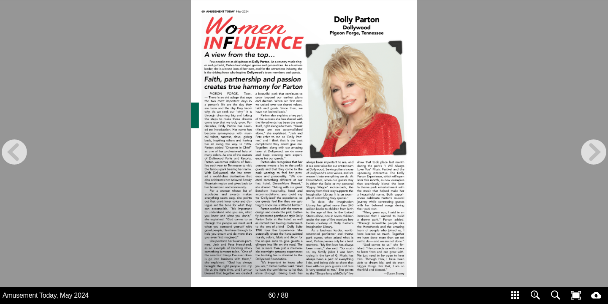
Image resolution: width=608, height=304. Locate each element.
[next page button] (593, 152)
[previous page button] (14, 152)
